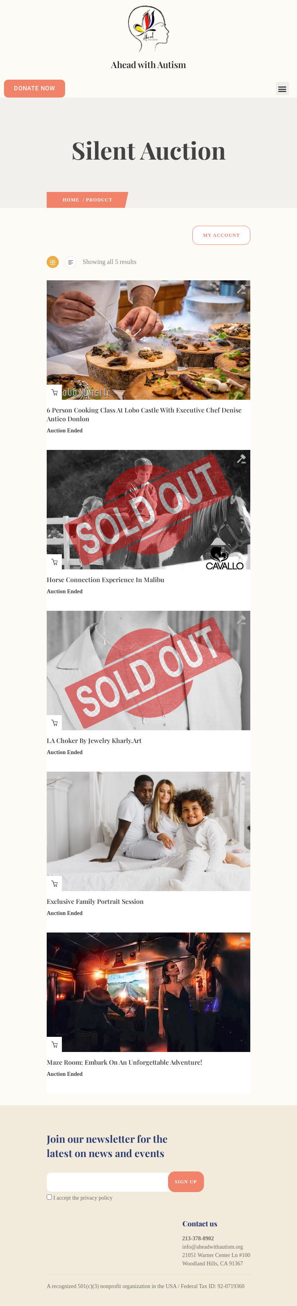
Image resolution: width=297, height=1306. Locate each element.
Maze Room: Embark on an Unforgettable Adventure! (124, 1062)
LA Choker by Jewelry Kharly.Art (94, 740)
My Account (221, 235)
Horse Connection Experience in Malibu (105, 579)
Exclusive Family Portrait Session (95, 901)
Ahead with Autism (148, 64)
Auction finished (54, 392)
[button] (282, 88)
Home (71, 200)
